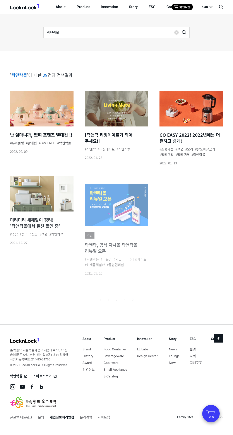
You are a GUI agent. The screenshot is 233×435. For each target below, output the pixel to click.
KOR (205, 7)
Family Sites (185, 417)
